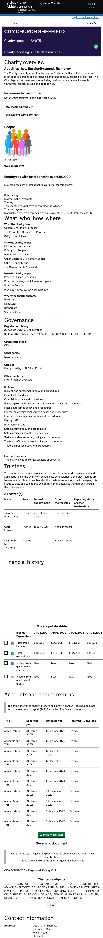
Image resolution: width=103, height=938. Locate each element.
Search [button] (92, 23)
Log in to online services (85, 17)
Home (15, 23)
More (51, 905)
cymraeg (91, 7)
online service (16, 487)
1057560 (50, 334)
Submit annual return (52, 834)
